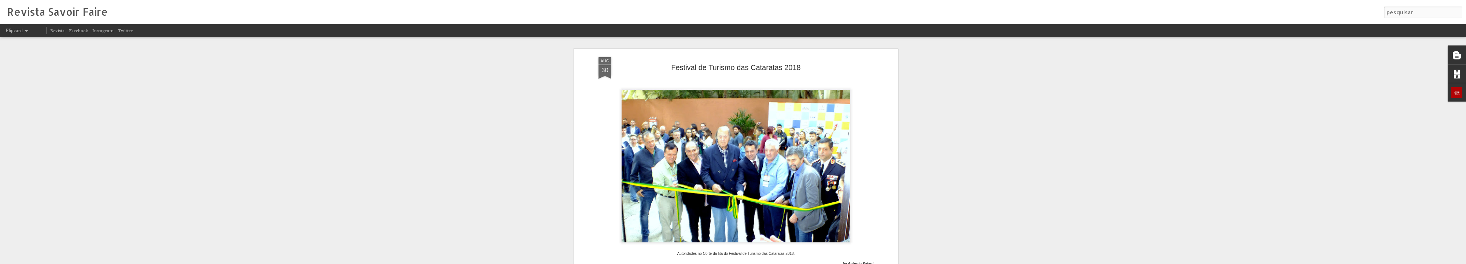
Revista (57, 30)
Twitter (125, 30)
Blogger (800, 259)
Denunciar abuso (824, 259)
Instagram (103, 30)
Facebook (78, 30)
